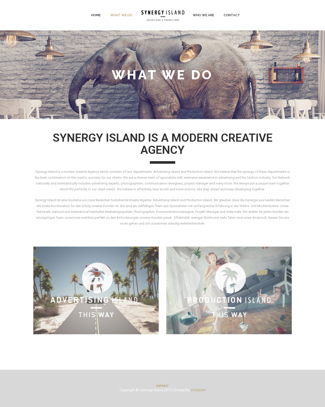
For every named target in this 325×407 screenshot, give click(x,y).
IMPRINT (162, 386)
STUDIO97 (198, 390)
